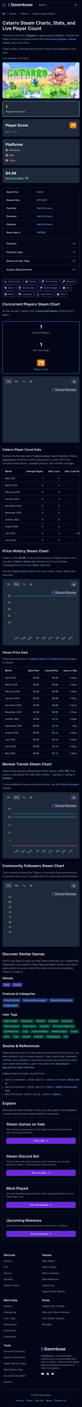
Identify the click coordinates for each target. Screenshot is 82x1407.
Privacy (20, 1400)
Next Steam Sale (13, 1369)
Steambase (47, 1355)
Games (12, 13)
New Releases (50, 1279)
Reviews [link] (31, 281)
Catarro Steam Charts (44, 13)
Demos (8, 1273)
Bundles (8, 1279)
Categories (10, 1312)
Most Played (49, 1267)
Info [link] (66, 288)
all (30, 381)
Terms (29, 1400)
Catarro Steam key (25, 561)
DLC (6, 1267)
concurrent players (56, 39)
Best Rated (48, 1260)
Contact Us (60, 1400)
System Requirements (41, 269)
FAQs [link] (61, 294)
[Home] (3, 14)
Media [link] (9, 294)
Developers (10, 1324)
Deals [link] (8, 288)
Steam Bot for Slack (15, 1363)
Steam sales (38, 658)
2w (8, 381)
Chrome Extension (14, 1351)
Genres (8, 1306)
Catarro (24, 13)
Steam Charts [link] (12, 281)
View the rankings (41, 1205)
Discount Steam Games (55, 1312)
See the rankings (41, 1234)
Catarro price (19, 571)
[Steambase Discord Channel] (42, 1374)
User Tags (10, 1318)
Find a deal (41, 1140)
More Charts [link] (44, 294)
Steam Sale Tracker (53, 1306)
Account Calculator (15, 1375)
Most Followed (50, 1273)
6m (17, 584)
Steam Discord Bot (14, 1357)
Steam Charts (11, 1285)
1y (24, 381)
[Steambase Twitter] (52, 1374)
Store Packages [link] (48, 288)
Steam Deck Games (53, 1291)
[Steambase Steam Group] (48, 1374)
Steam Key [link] (69, 281)
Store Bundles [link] (26, 288)
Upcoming (48, 1285)
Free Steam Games (53, 1318)
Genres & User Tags (41, 261)
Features (41, 243)
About (49, 1400)
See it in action (41, 1172)
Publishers (10, 1330)
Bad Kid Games (45, 208)
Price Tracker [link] (49, 281)
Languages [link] (25, 294)
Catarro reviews (70, 784)
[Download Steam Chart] (74, 381)
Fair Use (39, 1400)
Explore (8, 1381)
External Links (41, 252)
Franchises (10, 1336)
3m (16, 381)
